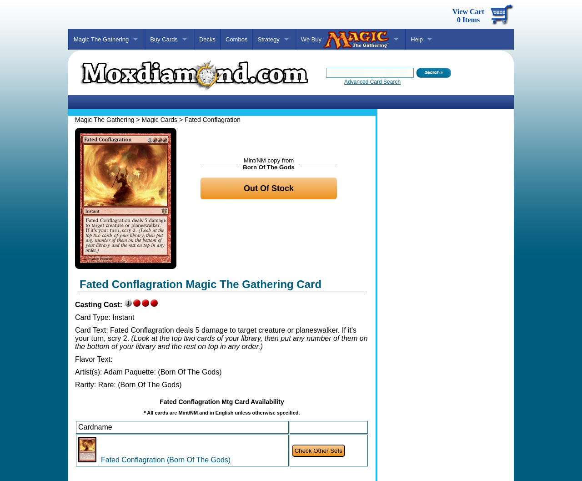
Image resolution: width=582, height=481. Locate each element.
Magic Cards (159, 119)
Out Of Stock (269, 188)
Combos (236, 39)
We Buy (345, 40)
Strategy (268, 39)
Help (417, 39)
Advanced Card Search (372, 82)
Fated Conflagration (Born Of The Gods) (166, 460)
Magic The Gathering (101, 39)
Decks (207, 39)
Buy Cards (164, 39)
